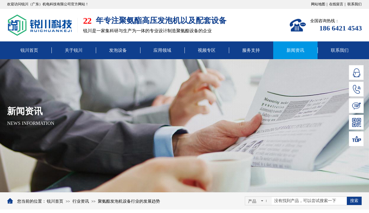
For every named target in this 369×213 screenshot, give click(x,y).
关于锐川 (73, 50)
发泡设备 (118, 50)
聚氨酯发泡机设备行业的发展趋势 (129, 201)
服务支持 (251, 50)
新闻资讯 (295, 50)
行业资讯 (80, 201)
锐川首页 (29, 50)
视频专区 (207, 50)
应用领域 (162, 50)
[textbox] (309, 201)
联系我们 (340, 50)
